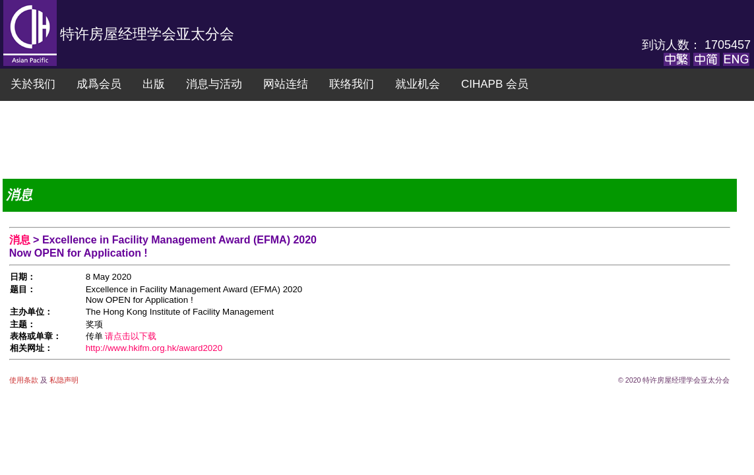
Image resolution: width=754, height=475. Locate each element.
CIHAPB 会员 (494, 84)
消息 (21, 239)
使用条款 (24, 380)
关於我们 (33, 84)
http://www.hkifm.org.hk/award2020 (154, 348)
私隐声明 (63, 380)
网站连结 (285, 84)
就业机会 (417, 84)
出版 (153, 84)
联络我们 (351, 84)
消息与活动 (214, 84)
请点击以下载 (130, 336)
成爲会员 (99, 84)
